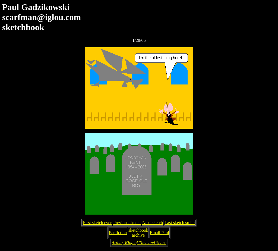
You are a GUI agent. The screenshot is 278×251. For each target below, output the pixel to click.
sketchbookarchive (138, 232)
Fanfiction (118, 232)
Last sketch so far (180, 222)
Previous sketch (127, 222)
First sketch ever (97, 222)
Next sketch (152, 222)
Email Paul (159, 232)
